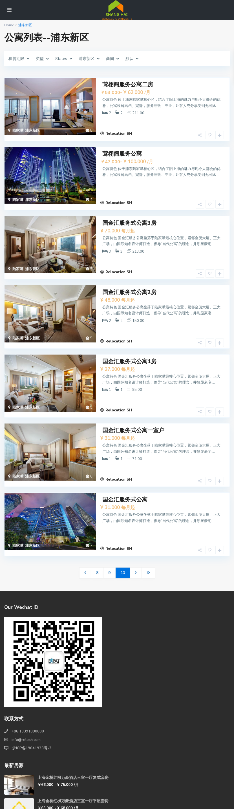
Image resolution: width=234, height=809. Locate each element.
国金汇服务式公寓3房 (129, 211)
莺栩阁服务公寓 (122, 148)
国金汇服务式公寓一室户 (133, 401)
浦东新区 (32, 130)
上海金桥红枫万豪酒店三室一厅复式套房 (73, 736)
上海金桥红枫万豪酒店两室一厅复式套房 (73, 783)
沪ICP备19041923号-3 (31, 707)
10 (122, 532)
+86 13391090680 (28, 690)
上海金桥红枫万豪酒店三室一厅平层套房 (73, 760)
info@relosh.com (26, 699)
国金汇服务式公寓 (124, 464)
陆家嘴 (17, 130)
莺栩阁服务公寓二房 (127, 84)
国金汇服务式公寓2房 (129, 274)
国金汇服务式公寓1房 (129, 338)
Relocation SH (118, 127)
